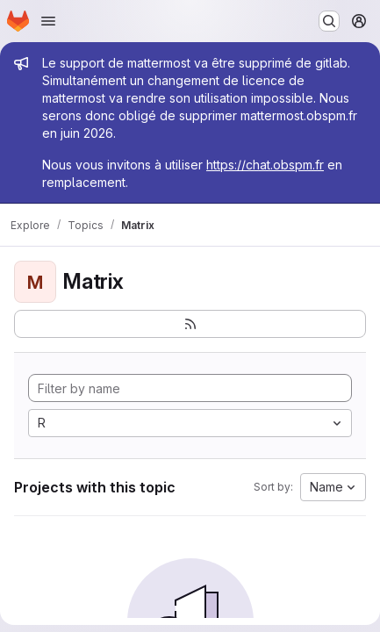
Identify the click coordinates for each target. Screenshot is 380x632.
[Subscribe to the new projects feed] (190, 324)
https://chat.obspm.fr (265, 164)
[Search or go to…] (329, 21)
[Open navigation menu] (48, 21)
